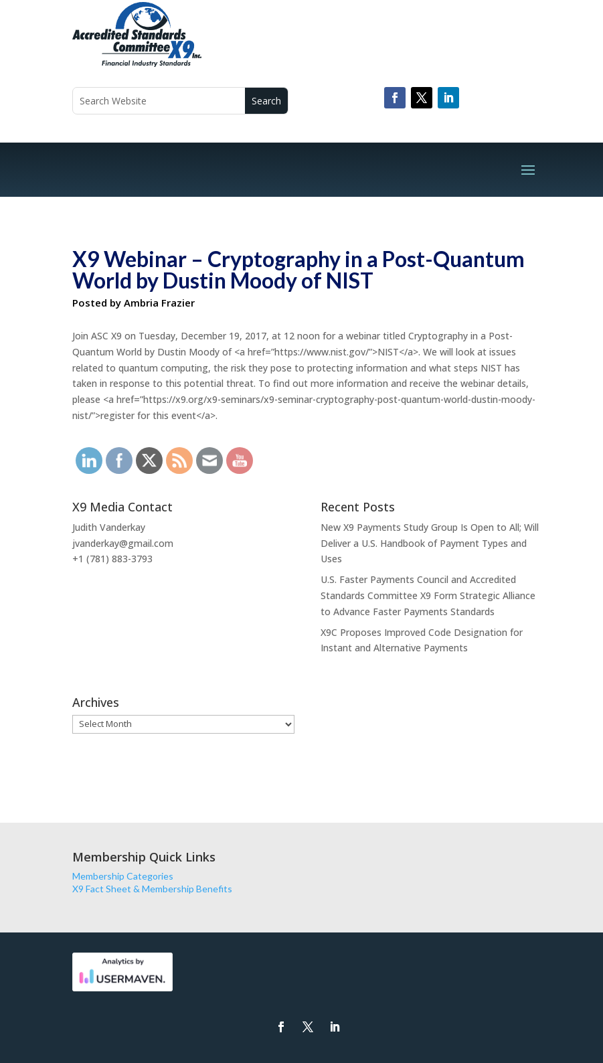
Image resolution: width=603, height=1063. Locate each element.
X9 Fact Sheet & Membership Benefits (152, 888)
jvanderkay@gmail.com (122, 543)
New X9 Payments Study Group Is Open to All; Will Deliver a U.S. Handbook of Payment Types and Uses (430, 543)
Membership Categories (122, 876)
